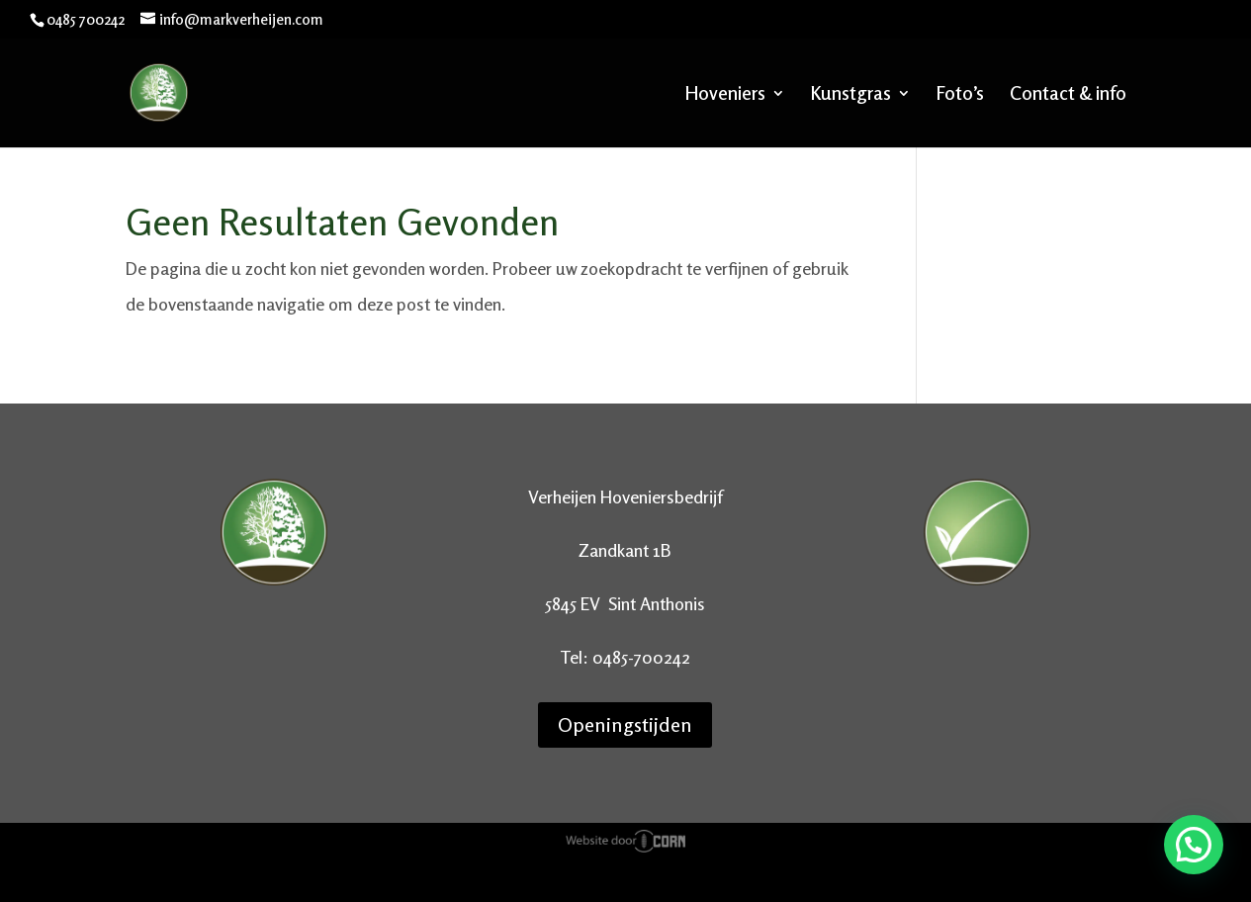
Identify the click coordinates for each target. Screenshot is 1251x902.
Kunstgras (851, 95)
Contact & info (1068, 95)
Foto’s (960, 95)
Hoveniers (725, 95)
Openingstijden (625, 724)
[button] (1193, 844)
